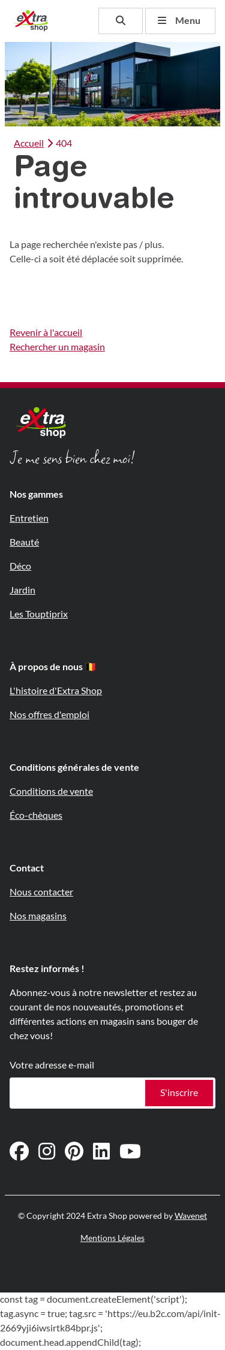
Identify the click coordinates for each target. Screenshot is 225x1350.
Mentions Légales (112, 1238)
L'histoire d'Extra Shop (56, 691)
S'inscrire (179, 1092)
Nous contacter (41, 892)
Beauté (24, 542)
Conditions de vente (51, 791)
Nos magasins (38, 916)
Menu (179, 20)
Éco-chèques (36, 815)
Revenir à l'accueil (46, 332)
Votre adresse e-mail (52, 1065)
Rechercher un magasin (57, 347)
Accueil (29, 143)
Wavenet (191, 1216)
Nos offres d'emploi (49, 715)
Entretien (29, 518)
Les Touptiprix (39, 614)
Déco (20, 566)
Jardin (22, 590)
